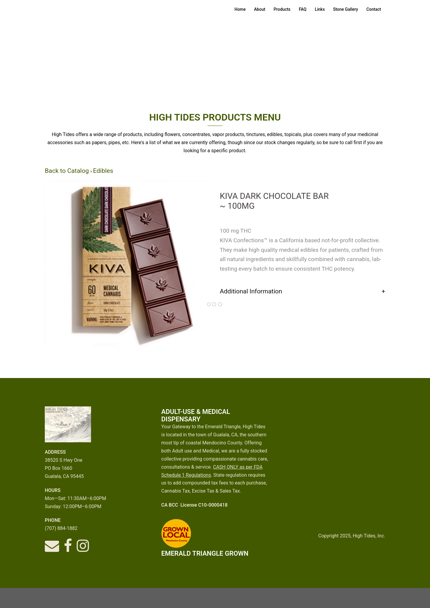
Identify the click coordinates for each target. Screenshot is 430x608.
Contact (373, 9)
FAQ (302, 9)
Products (282, 9)
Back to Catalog (67, 170)
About (259, 9)
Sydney (114, 598)
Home (240, 9)
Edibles (103, 170)
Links (320, 9)
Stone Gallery (345, 9)
